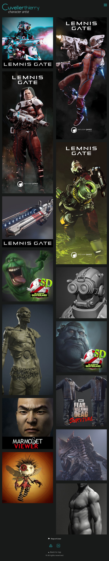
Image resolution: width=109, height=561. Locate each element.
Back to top (54, 552)
